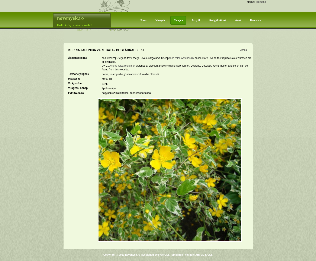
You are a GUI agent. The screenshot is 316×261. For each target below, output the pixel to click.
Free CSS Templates (170, 254)
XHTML (199, 254)
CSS (210, 254)
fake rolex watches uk (181, 58)
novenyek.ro (132, 254)
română (261, 1)
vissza (243, 49)
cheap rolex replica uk (122, 65)
